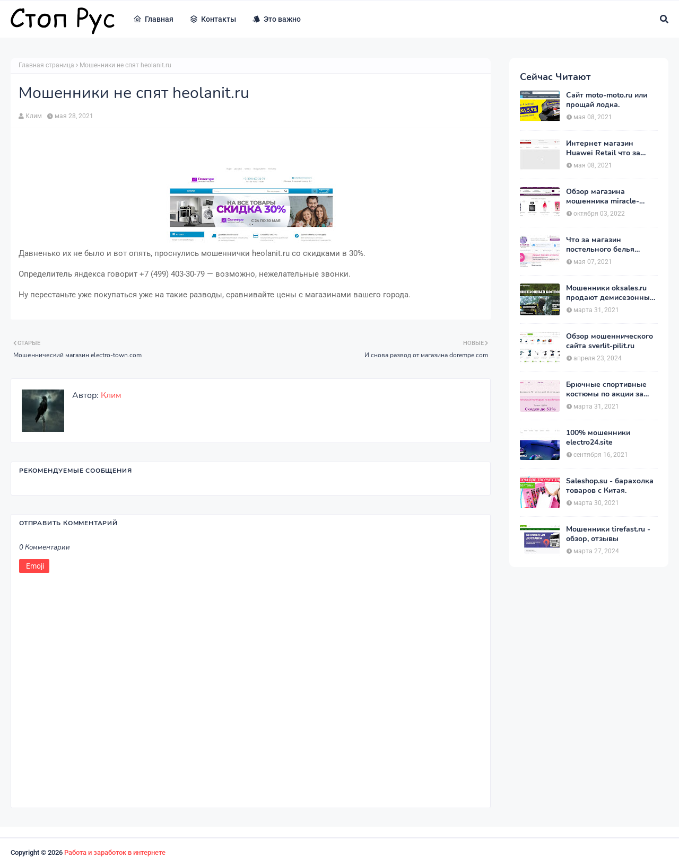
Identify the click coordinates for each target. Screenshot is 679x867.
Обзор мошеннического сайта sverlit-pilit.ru (609, 341)
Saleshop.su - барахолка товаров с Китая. (610, 486)
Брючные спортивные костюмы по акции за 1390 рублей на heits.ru (608, 389)
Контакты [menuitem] (212, 19)
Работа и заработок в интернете (115, 852)
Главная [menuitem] (153, 19)
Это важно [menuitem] (276, 19)
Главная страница (46, 65)
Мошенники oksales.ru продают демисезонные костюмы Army (610, 293)
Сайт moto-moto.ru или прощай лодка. (606, 100)
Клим (33, 116)
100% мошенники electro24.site (598, 437)
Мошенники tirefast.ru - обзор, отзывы (608, 534)
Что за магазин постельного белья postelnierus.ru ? (600, 244)
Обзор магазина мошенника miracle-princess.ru (602, 196)
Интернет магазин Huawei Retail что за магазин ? (603, 148)
